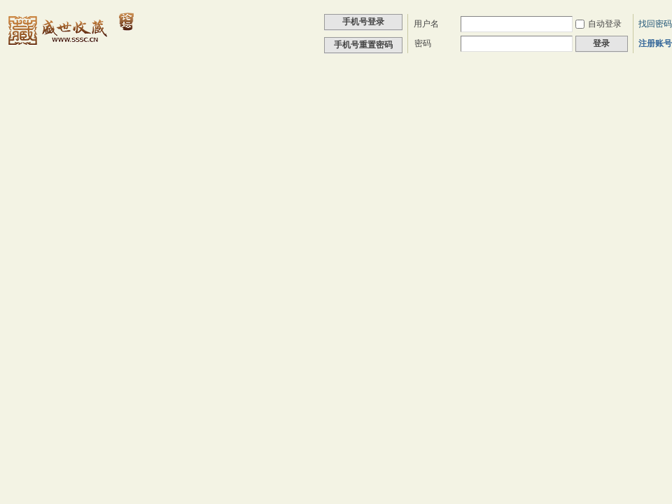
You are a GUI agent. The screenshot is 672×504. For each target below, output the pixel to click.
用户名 (426, 24)
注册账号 (655, 43)
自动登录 (598, 24)
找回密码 (655, 24)
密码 (422, 43)
